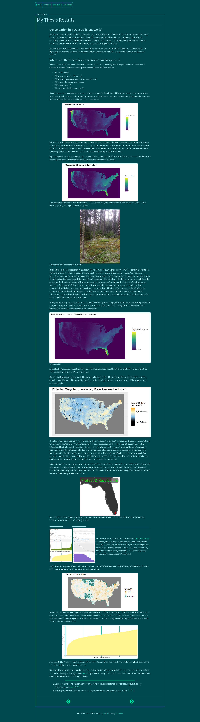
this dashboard (142, 538)
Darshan (119, 713)
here (85, 673)
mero (105, 713)
